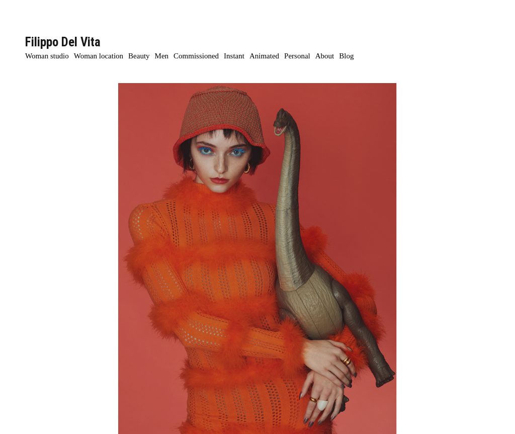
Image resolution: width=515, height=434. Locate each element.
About (324, 56)
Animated (264, 56)
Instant (234, 56)
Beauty (139, 56)
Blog (346, 56)
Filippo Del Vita (63, 42)
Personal (297, 56)
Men (162, 56)
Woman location (98, 56)
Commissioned (196, 56)
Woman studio (47, 56)
